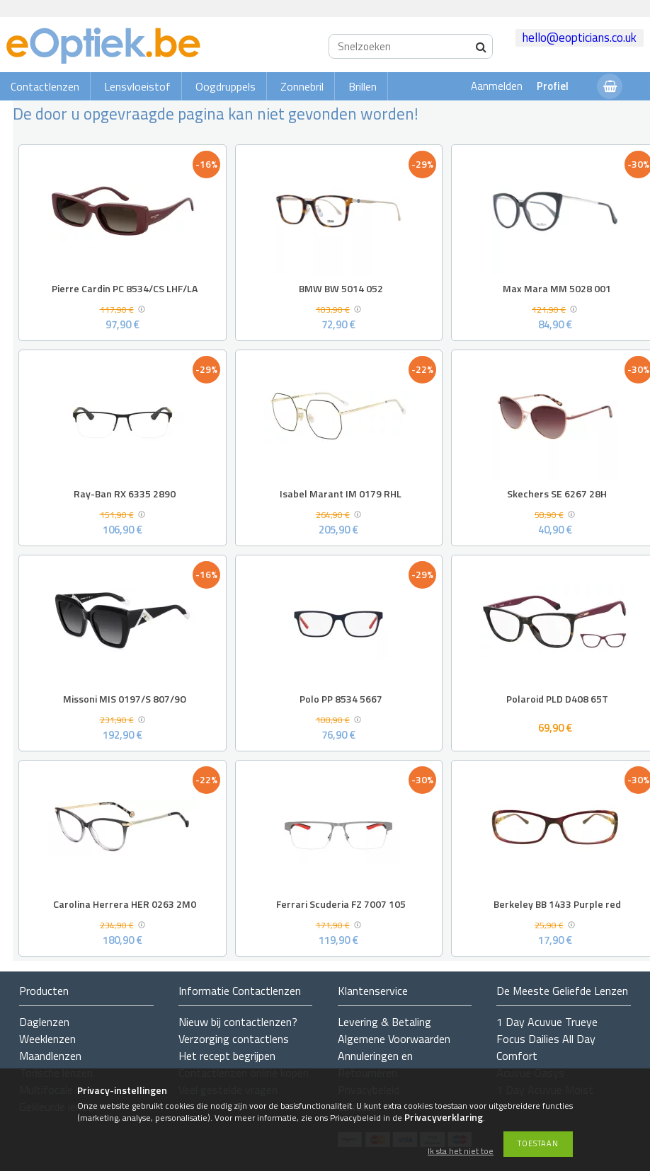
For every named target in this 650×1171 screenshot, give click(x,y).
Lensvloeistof (137, 86)
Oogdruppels (225, 86)
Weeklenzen (47, 1038)
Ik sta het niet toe (461, 1151)
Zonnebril (302, 86)
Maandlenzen (50, 1055)
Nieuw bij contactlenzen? (237, 1021)
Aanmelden (497, 86)
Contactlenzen (45, 86)
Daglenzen (44, 1021)
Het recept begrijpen (226, 1055)
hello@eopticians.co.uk (580, 37)
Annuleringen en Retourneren (375, 1064)
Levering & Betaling (384, 1021)
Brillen (362, 86)
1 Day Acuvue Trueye (547, 1021)
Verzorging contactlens (233, 1038)
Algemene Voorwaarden (394, 1038)
